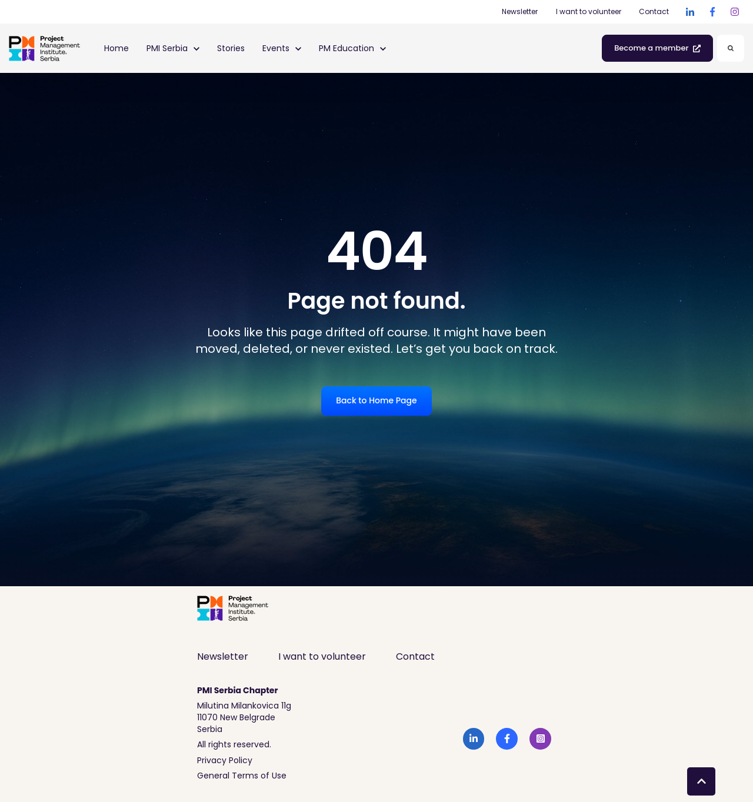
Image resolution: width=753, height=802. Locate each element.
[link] (690, 11)
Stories (231, 48)
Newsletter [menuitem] (222, 656)
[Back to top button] (701, 781)
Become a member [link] (657, 48)
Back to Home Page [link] (376, 400)
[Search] (730, 48)
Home (116, 48)
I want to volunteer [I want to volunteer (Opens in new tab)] (588, 11)
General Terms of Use (241, 775)
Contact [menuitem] (415, 656)
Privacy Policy (224, 760)
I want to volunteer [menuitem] (322, 656)
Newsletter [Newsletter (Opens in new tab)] (520, 11)
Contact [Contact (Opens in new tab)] (654, 11)
